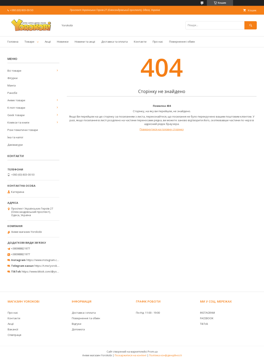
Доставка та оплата (114, 41)
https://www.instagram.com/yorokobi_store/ (54, 260)
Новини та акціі (85, 41)
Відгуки (76, 324)
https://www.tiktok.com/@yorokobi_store (47, 271)
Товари (29, 41)
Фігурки (12, 78)
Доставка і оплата (84, 312)
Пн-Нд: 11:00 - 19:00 (148, 312)
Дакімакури (15, 145)
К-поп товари (16, 107)
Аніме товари (16, 100)
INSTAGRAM (207, 312)
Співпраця (14, 335)
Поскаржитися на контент (130, 355)
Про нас (158, 41)
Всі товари (14, 70)
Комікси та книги (18, 122)
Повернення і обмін (182, 41)
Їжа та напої (15, 137)
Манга (11, 85)
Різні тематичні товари (22, 130)
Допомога (78, 329)
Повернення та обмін (86, 318)
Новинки (62, 41)
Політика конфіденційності (165, 355)
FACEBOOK (206, 318)
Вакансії (13, 329)
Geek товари (16, 115)
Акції (48, 41)
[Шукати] (250, 25)
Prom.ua (153, 351)
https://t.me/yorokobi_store (51, 266)
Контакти (140, 41)
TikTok (204, 324)
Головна (12, 41)
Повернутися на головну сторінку (162, 129)
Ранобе (12, 93)
